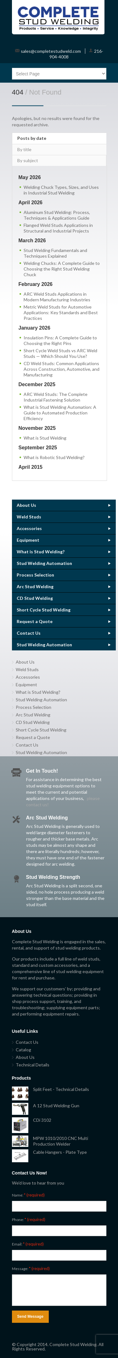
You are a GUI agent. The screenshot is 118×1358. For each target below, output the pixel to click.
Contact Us (29, 633)
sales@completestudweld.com (51, 51)
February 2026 (36, 284)
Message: (31, 1268)
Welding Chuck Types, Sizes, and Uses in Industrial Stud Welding (61, 189)
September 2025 (38, 447)
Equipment (28, 540)
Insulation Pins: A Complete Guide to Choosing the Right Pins (60, 340)
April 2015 (30, 467)
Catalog (23, 1049)
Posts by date (31, 138)
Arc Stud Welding (35, 586)
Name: (28, 1194)
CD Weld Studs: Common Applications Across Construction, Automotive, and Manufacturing (61, 369)
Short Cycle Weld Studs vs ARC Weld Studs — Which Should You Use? (60, 353)
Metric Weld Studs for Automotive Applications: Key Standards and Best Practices (61, 312)
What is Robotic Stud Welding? (54, 457)
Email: (28, 1243)
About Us (26, 505)
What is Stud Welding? (41, 551)
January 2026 (34, 328)
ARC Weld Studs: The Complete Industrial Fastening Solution (55, 397)
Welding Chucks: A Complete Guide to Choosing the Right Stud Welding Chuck (62, 268)
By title (24, 149)
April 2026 (30, 202)
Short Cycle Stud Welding (43, 609)
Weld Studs (29, 516)
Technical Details (32, 1064)
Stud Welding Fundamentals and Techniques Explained (55, 253)
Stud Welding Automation (44, 563)
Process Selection (35, 575)
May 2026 (30, 177)
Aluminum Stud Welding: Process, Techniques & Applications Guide (57, 215)
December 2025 (37, 384)
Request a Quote (35, 621)
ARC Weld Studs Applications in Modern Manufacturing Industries (57, 296)
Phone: (28, 1219)
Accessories (29, 528)
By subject (27, 160)
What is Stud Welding (45, 438)
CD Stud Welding (35, 598)
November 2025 (37, 428)
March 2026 (32, 240)
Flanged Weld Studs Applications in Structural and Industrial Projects (58, 227)
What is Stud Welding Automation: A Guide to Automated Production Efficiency (60, 412)
